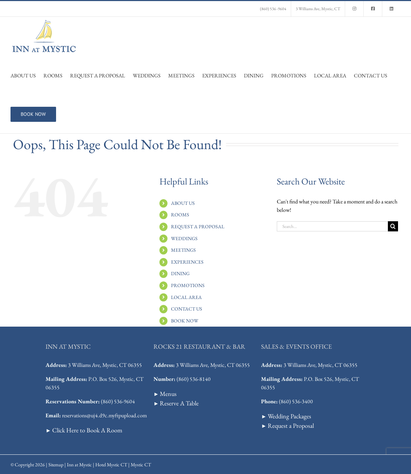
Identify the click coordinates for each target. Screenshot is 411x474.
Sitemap (55, 464)
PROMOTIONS (188, 285)
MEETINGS (183, 250)
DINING (180, 273)
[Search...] (332, 226)
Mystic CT (141, 464)
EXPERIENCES (187, 262)
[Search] (393, 226)
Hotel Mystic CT (111, 464)
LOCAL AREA (186, 297)
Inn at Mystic (79, 464)
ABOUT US (183, 203)
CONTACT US (186, 309)
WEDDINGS (184, 238)
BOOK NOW (184, 321)
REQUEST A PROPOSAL (197, 226)
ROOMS (180, 214)
